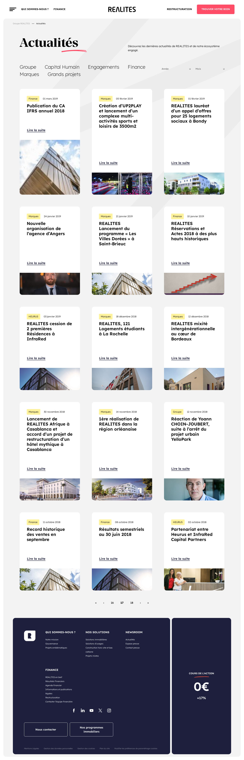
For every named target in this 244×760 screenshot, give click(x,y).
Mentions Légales (31, 748)
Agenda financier (53, 685)
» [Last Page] (148, 602)
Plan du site (105, 748)
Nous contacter (45, 729)
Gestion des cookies (86, 748)
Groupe (28, 67)
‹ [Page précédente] (103, 602)
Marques (29, 74)
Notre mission (51, 639)
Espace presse (132, 643)
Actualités (130, 639)
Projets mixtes (92, 656)
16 (112, 602)
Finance (136, 67)
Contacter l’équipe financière (59, 701)
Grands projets (64, 74)
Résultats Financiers (54, 681)
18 (131, 602)
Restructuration (179, 9)
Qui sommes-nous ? (35, 9)
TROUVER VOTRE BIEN (215, 9)
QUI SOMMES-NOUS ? (60, 632)
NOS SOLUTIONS (97, 632)
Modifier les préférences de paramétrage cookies (135, 748)
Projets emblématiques (56, 647)
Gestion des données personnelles (58, 748)
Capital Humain (62, 67)
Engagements (103, 67)
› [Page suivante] (140, 602)
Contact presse (133, 647)
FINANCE (59, 9)
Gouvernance (51, 643)
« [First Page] (96, 602)
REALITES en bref (53, 677)
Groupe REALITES (21, 23)
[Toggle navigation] (12, 9)
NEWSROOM (134, 632)
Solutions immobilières (96, 639)
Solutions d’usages (94, 643)
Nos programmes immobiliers (91, 729)
